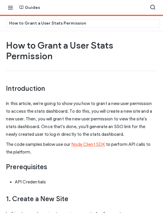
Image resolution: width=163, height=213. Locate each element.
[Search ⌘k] (152, 7)
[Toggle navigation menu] (10, 7)
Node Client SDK (88, 144)
